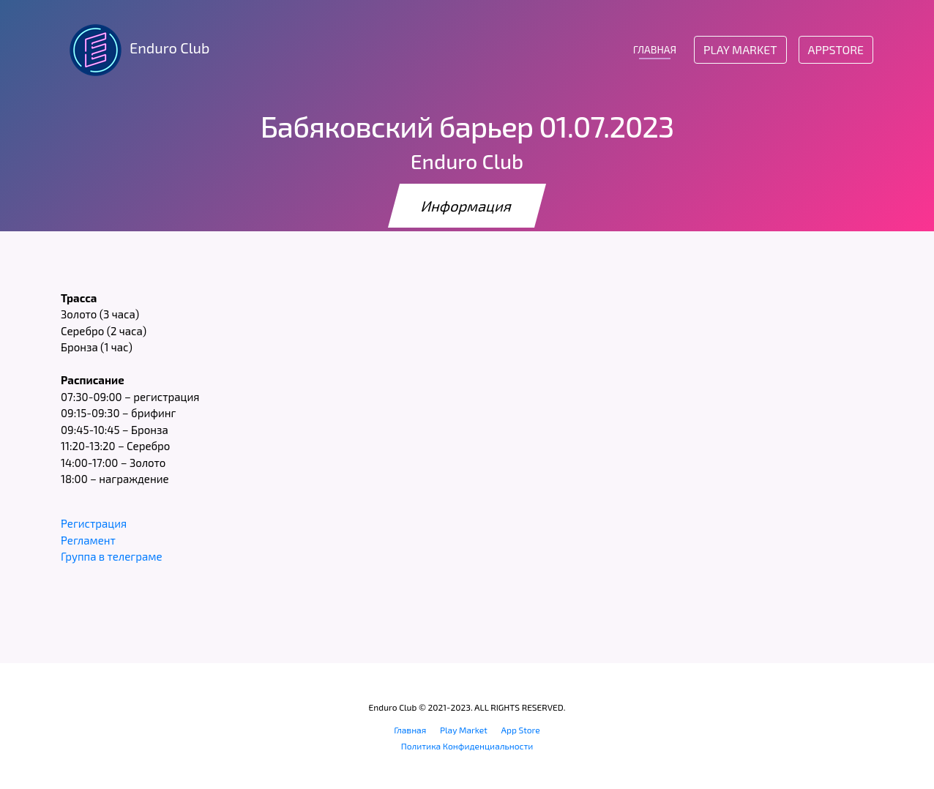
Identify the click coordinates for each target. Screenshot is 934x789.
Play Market (740, 49)
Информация (467, 205)
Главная (410, 730)
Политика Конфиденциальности (467, 746)
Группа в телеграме (111, 556)
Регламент (88, 540)
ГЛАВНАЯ (654, 49)
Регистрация (94, 523)
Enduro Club (135, 49)
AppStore (836, 49)
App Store (520, 730)
